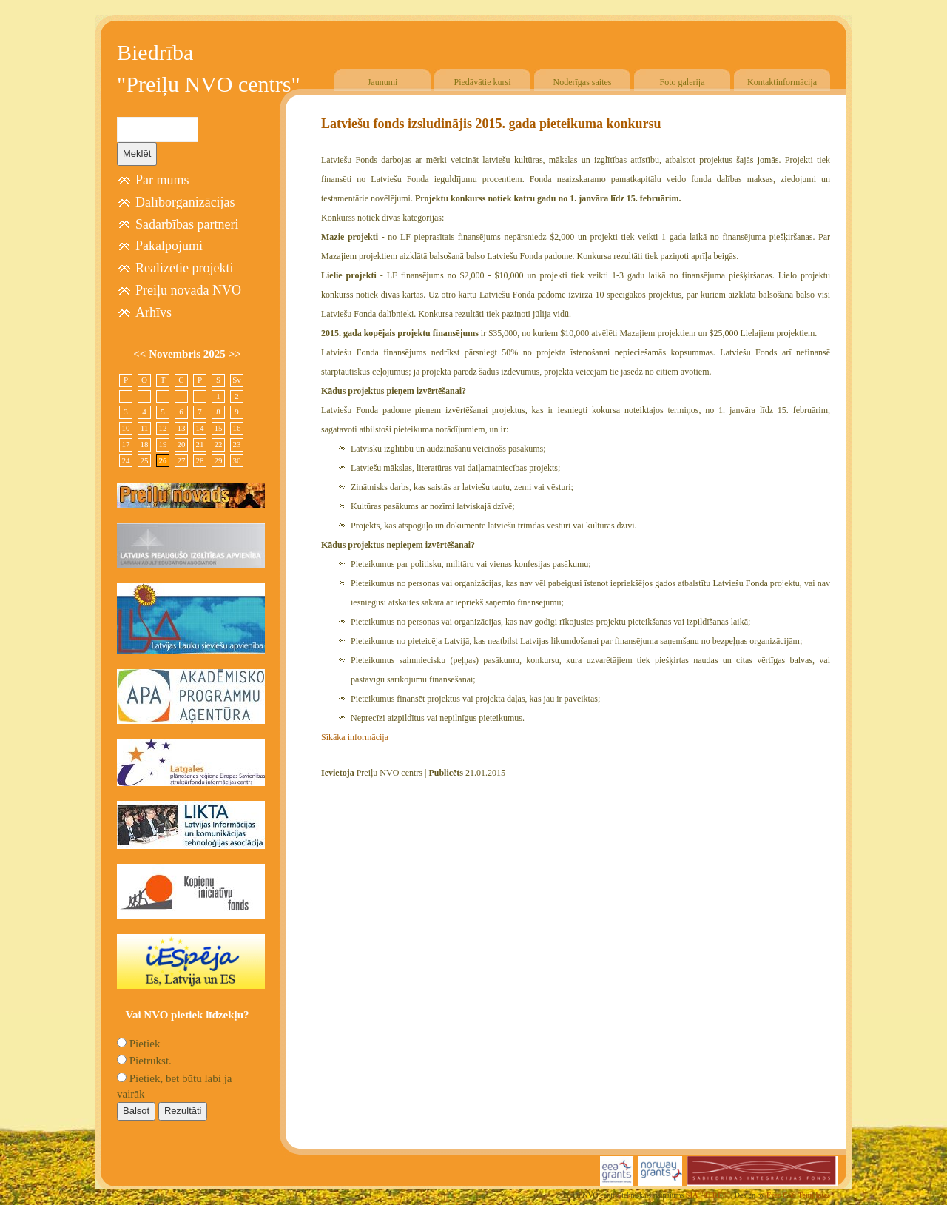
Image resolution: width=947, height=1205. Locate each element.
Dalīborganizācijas (185, 202)
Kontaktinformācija (782, 82)
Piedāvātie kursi (482, 82)
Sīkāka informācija (354, 737)
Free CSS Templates (798, 1195)
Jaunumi (383, 82)
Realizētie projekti (184, 268)
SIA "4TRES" (708, 1195)
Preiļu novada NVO (188, 290)
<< (141, 354)
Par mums (162, 179)
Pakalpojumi (169, 245)
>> (235, 354)
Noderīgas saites (582, 82)
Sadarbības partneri (186, 224)
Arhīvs (153, 312)
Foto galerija (682, 82)
